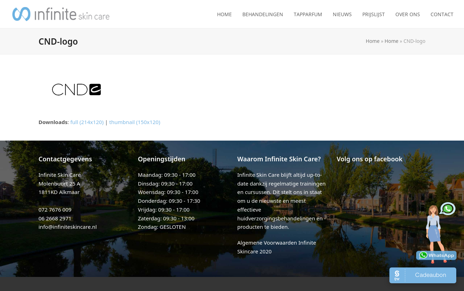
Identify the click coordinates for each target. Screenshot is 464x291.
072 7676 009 (55, 209)
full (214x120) (87, 121)
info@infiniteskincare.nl (68, 226)
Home (373, 41)
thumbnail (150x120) (134, 121)
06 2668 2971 (55, 218)
